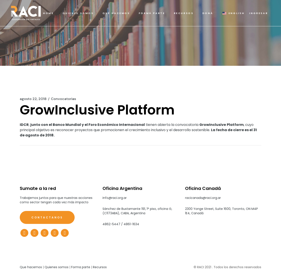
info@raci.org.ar (115, 198)
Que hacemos (31, 267)
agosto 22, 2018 (33, 99)
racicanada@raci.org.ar (203, 198)
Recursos (100, 267)
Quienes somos (56, 267)
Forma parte (80, 267)
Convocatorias (63, 99)
